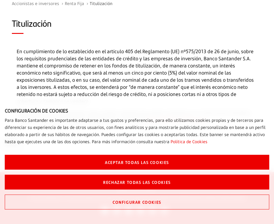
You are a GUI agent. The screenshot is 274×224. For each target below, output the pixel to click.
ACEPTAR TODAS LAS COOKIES (137, 162)
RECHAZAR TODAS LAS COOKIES (137, 182)
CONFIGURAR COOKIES (137, 202)
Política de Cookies (189, 141)
